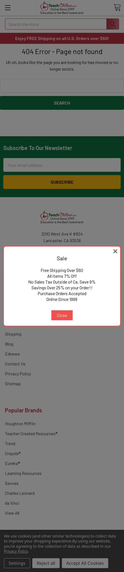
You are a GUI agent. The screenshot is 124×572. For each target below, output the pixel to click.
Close (62, 315)
